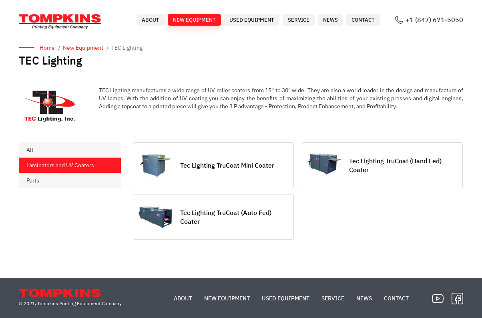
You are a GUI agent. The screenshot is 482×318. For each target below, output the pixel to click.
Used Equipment (251, 19)
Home (47, 47)
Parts (32, 180)
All (29, 150)
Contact (363, 19)
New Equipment (194, 19)
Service (298, 19)
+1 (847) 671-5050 (434, 20)
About (150, 19)
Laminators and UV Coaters (60, 165)
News (330, 19)
